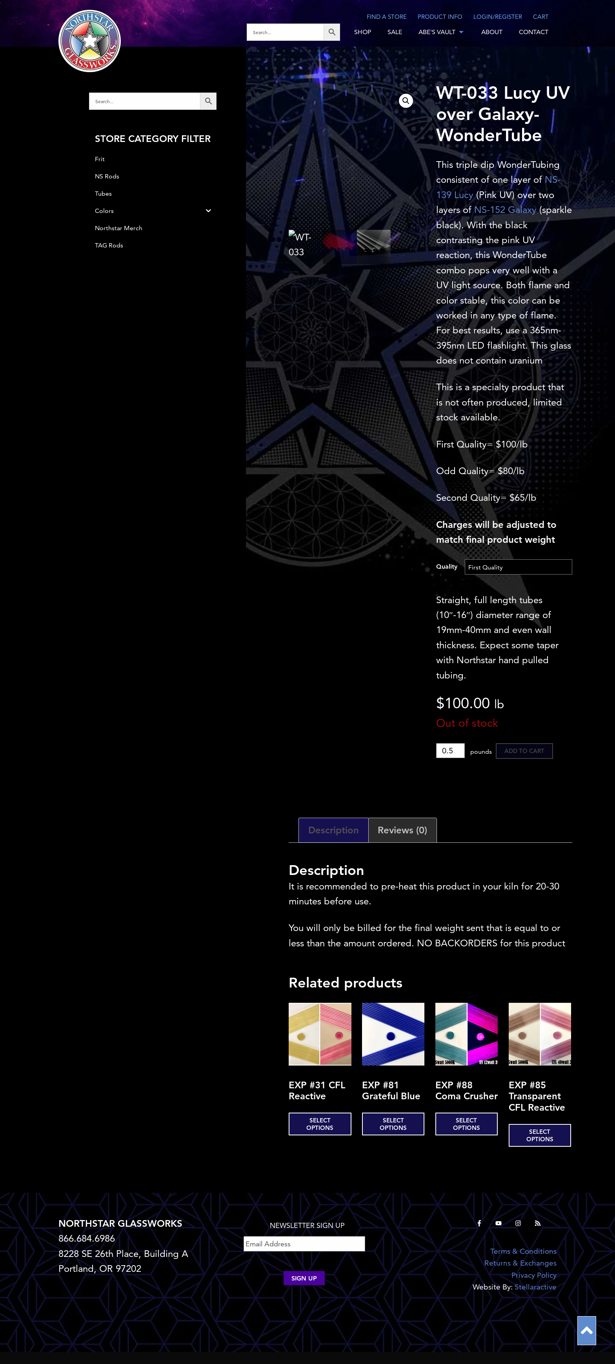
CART (541, 16)
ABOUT (491, 32)
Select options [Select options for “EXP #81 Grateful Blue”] (393, 1124)
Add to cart (524, 751)
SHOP (362, 32)
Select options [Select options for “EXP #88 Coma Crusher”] (466, 1124)
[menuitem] (296, 32)
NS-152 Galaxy (505, 209)
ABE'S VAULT (436, 32)
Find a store (387, 16)
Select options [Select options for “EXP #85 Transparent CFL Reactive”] (539, 1135)
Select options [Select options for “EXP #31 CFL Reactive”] (319, 1124)
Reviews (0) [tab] (402, 830)
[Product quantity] (450, 750)
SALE (395, 32)
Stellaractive (536, 1286)
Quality (446, 566)
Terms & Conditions (523, 1251)
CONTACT (533, 32)
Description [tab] (333, 830)
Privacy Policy (534, 1275)
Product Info (440, 16)
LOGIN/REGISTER (497, 16)
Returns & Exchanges (520, 1263)
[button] (406, 101)
